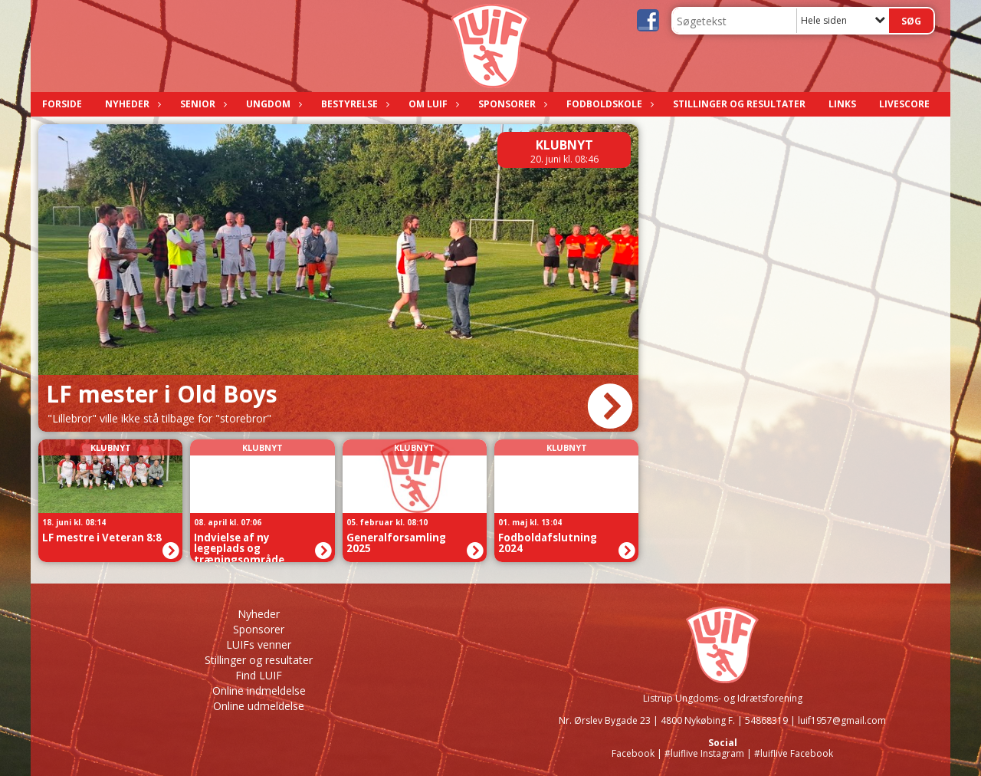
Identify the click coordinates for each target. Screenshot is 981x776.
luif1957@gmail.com (842, 720)
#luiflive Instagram (704, 753)
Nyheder (131, 103)
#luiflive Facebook (793, 753)
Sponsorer (510, 103)
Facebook (633, 753)
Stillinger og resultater (739, 103)
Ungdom (272, 103)
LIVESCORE (904, 103)
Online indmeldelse (259, 690)
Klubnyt (564, 144)
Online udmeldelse (258, 706)
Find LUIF (258, 675)
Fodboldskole (608, 103)
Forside (62, 103)
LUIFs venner (258, 644)
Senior (201, 103)
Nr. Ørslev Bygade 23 (605, 720)
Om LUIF (431, 103)
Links (842, 103)
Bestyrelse (353, 103)
